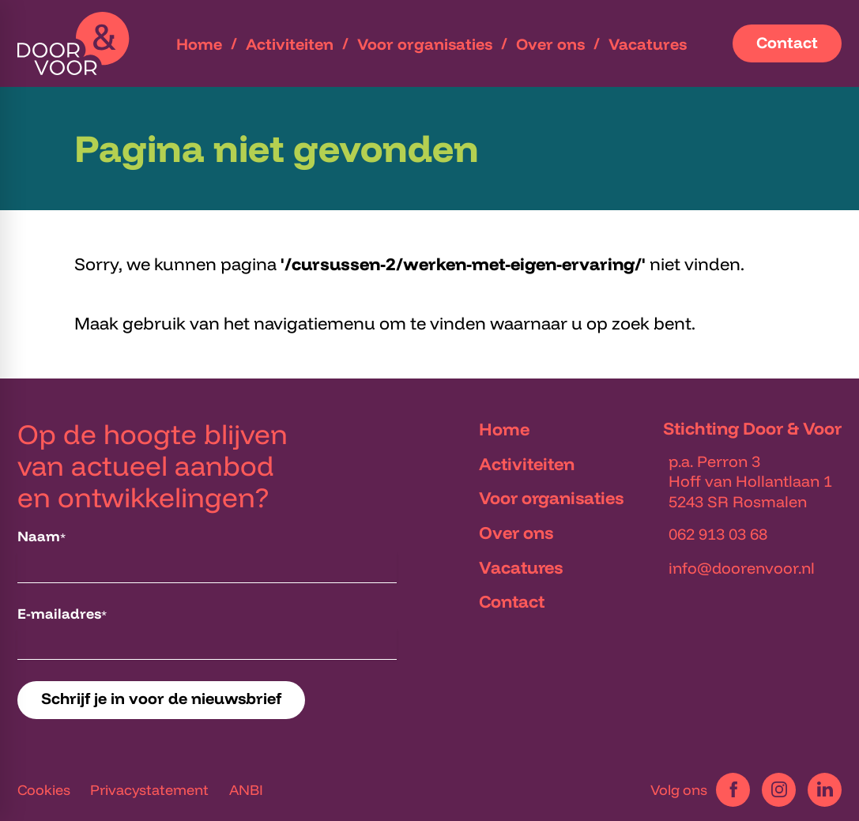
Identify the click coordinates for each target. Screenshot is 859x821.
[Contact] (787, 43)
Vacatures (521, 567)
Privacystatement (149, 789)
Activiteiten (527, 464)
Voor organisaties (551, 498)
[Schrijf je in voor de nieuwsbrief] (161, 700)
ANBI (246, 789)
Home (504, 429)
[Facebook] (733, 790)
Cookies (43, 789)
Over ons (516, 533)
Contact (511, 601)
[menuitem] (199, 43)
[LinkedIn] (825, 790)
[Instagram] (779, 790)
